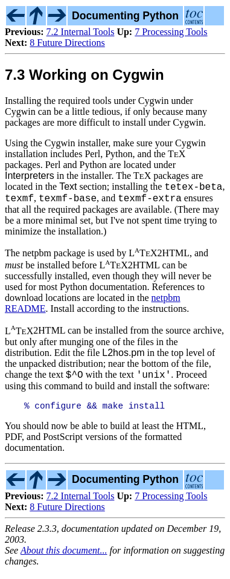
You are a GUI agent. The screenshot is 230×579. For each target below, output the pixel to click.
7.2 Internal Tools (80, 32)
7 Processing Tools (171, 32)
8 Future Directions (67, 42)
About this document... (64, 557)
